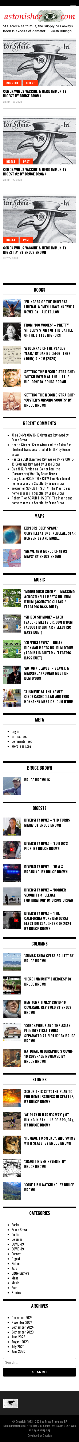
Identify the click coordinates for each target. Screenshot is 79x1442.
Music (15, 1282)
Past (26, 161)
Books (15, 1224)
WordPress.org (21, 746)
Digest (30, 83)
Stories (16, 1292)
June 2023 (18, 1336)
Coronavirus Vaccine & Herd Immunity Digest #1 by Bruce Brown (35, 250)
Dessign (47, 1435)
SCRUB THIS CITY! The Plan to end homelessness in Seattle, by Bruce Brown (41, 481)
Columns (17, 1239)
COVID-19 (18, 1244)
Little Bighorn (20, 1273)
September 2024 (23, 1327)
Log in (15, 731)
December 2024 (22, 1317)
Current (12, 83)
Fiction (16, 1263)
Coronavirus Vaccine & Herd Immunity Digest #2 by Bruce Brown (35, 172)
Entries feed (19, 736)
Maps (15, 1278)
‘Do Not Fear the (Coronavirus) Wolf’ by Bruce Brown (36, 471)
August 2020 (20, 1341)
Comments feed (22, 741)
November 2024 (22, 1322)
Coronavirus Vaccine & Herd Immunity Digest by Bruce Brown (35, 93)
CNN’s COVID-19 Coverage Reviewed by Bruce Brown (40, 437)
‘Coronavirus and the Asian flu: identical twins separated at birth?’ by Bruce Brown (41, 449)
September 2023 (22, 1332)
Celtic (15, 1234)
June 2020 (18, 1351)
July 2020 (18, 1346)
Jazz (14, 1268)
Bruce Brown (20, 1229)
